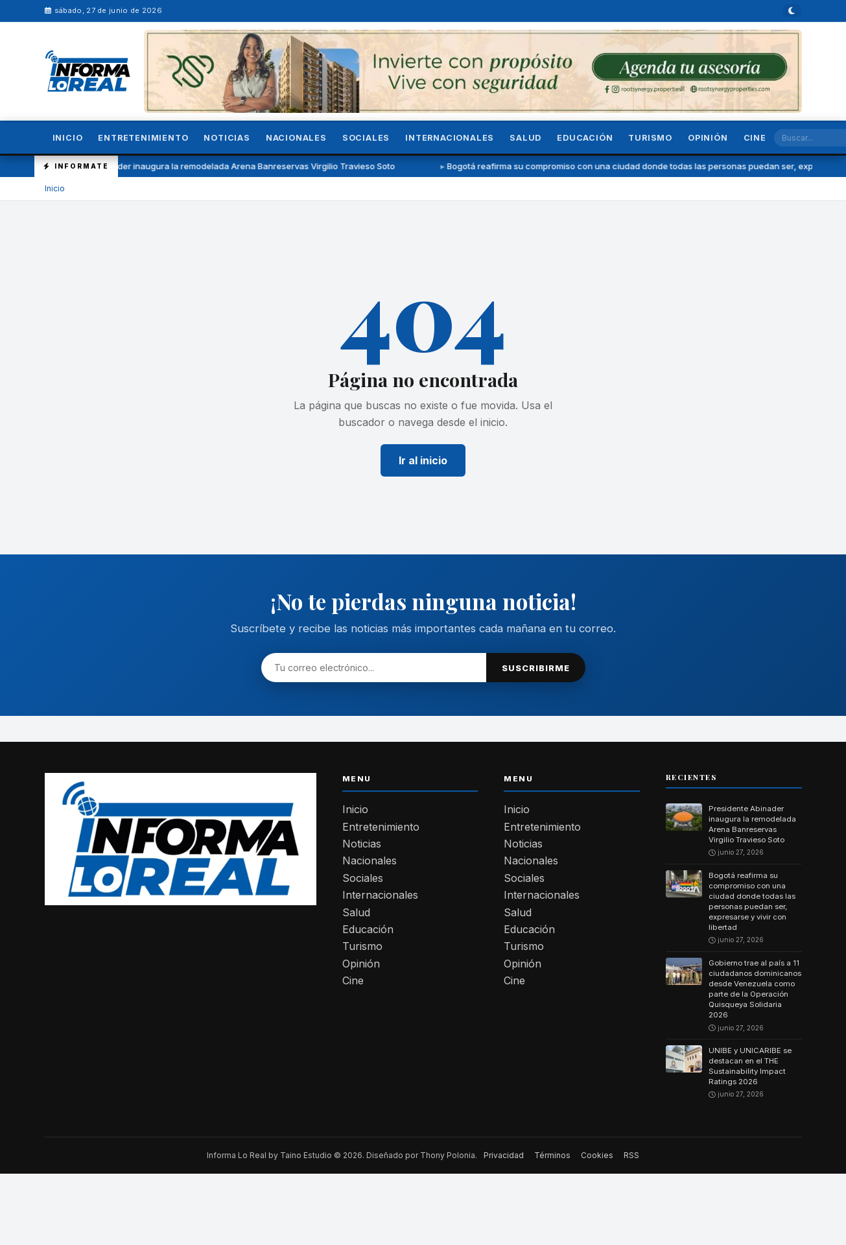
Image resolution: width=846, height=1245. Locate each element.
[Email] (373, 667)
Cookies (597, 1155)
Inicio (68, 138)
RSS (631, 1155)
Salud (525, 138)
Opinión (708, 138)
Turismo (650, 138)
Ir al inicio (423, 460)
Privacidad (504, 1155)
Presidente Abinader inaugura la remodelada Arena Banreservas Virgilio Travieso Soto (233, 166)
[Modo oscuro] (792, 11)
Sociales (366, 138)
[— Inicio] (88, 71)
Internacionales (449, 138)
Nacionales (296, 138)
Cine (755, 138)
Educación (585, 138)
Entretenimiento (143, 138)
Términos (552, 1155)
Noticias (227, 138)
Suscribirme (536, 668)
